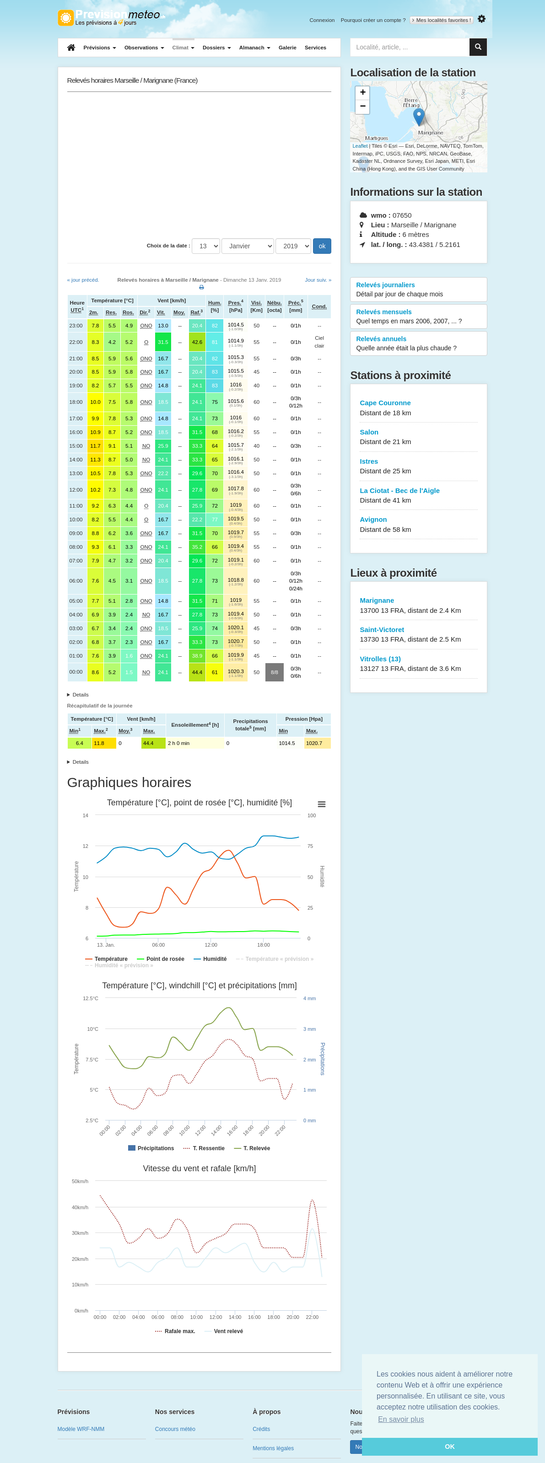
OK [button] (450, 1446)
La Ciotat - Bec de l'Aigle (419, 496)
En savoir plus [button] (401, 1419)
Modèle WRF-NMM (81, 1429)
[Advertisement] (199, 165)
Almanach (254, 47)
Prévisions (100, 47)
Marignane (419, 605)
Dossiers (217, 47)
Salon (419, 437)
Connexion (322, 20)
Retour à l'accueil (111, 18)
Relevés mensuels (418, 317)
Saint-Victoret (419, 635)
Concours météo (175, 1429)
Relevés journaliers (418, 290)
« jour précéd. (83, 280)
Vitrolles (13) (419, 664)
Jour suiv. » (318, 280)
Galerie (288, 47)
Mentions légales (273, 1448)
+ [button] (363, 93)
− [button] (363, 107)
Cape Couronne (419, 408)
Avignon (419, 524)
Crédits (261, 1429)
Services (315, 47)
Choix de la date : (168, 245)
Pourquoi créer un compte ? (373, 20)
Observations (144, 47)
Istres (419, 466)
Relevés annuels (418, 344)
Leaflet (359, 146)
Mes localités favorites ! (441, 20)
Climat (183, 47)
